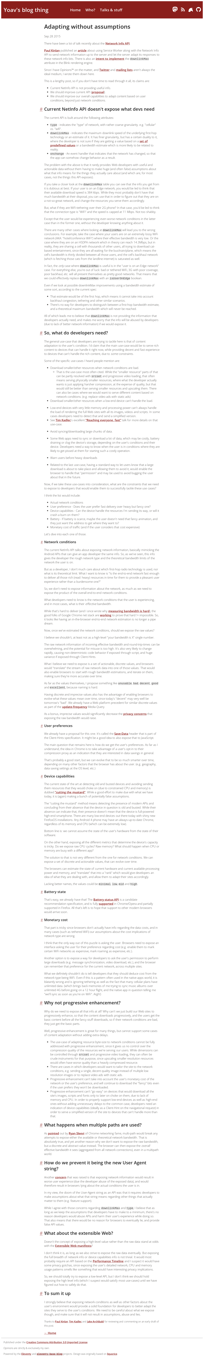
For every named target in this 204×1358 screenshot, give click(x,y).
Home (75, 9)
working (105, 615)
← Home (50, 1333)
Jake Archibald (95, 1321)
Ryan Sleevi (76, 1133)
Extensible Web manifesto (73, 1246)
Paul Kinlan (52, 50)
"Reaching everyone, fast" (103, 420)
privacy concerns (134, 714)
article (82, 50)
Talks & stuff (111, 9)
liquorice (112, 1354)
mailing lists (124, 70)
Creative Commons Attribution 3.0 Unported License (56, 1342)
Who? (90, 9)
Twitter (104, 70)
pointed (53, 1133)
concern (60, 1177)
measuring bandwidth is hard (128, 611)
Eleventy (26, 1354)
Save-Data (121, 734)
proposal (98, 92)
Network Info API (117, 43)
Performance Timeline (108, 1261)
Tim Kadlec (63, 420)
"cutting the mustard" (70, 792)
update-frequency (74, 707)
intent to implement (110, 59)
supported (106, 904)
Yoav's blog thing (26, 10)
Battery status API (106, 899)
